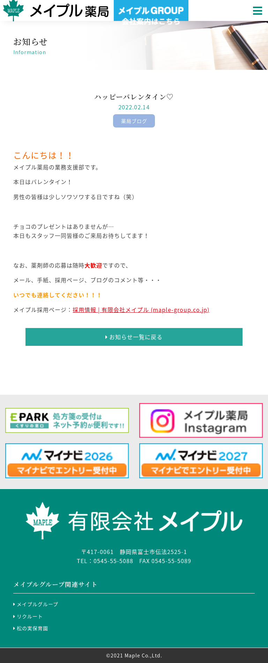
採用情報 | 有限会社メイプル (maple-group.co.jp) (141, 309)
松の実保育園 (30, 628)
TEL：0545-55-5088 (105, 560)
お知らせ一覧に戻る (134, 337)
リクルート (28, 616)
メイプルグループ (35, 603)
